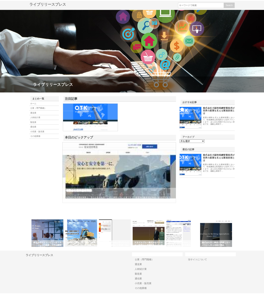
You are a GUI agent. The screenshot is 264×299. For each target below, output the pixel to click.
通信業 (33, 127)
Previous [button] (28, 233)
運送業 (33, 113)
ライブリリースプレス (47, 4)
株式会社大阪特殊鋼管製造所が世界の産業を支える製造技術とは (219, 111)
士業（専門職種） (38, 108)
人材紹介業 (35, 117)
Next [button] (235, 233)
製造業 (33, 122)
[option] (48, 233)
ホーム (33, 103)
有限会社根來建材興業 (79, 190)
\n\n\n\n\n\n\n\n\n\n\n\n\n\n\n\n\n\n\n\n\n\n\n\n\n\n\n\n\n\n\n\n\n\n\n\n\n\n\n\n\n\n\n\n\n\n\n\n (192, 141)
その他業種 (35, 136)
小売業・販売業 (37, 131)
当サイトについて (197, 259)
